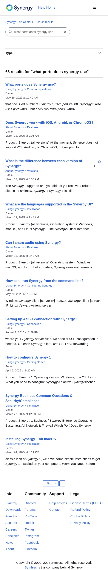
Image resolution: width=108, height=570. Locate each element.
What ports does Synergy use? (30, 84)
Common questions (39, 89)
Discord (30, 503)
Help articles (58, 503)
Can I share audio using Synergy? (33, 242)
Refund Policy (80, 509)
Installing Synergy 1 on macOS (30, 439)
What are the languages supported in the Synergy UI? (49, 204)
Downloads (13, 509)
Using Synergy (14, 89)
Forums (30, 509)
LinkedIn (31, 549)
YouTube (31, 516)
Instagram (32, 536)
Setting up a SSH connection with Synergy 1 (41, 319)
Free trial (11, 516)
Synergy (11, 503)
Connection (34, 324)
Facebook (32, 542)
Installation (33, 209)
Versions (32, 170)
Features (32, 127)
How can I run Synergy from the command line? (44, 281)
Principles (12, 536)
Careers (11, 529)
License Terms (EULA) (86, 503)
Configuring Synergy (39, 285)
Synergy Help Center (18, 21)
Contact (54, 509)
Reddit (29, 523)
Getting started (36, 362)
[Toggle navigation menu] (95, 7)
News (9, 542)
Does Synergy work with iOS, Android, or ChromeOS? (49, 122)
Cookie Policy (80, 516)
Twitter (29, 529)
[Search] (33, 32)
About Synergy (14, 127)
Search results (44, 21)
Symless (31, 567)
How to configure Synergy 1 (28, 357)
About (9, 549)
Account (11, 523)
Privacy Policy (80, 523)
